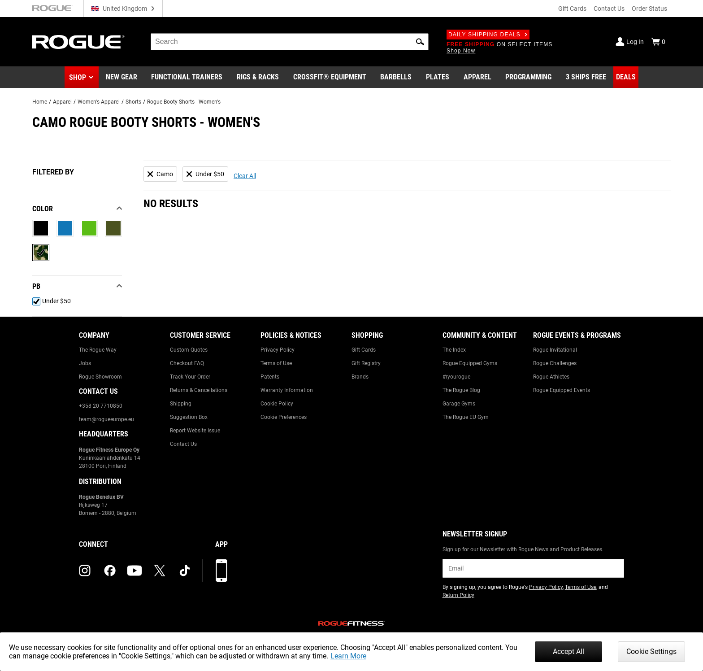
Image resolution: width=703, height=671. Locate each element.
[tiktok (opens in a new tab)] (185, 570)
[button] (420, 41)
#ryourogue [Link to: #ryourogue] (456, 377)
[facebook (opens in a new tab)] (110, 570)
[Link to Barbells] (396, 77)
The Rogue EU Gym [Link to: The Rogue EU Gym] (466, 417)
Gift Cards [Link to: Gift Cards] (364, 350)
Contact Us (609, 8)
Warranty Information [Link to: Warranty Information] (286, 390)
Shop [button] (77, 77)
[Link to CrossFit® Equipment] (330, 77)
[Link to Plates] (437, 77)
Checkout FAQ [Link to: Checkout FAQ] (187, 363)
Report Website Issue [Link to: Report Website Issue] (195, 430)
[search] (290, 41)
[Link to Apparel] (477, 77)
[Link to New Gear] (121, 77)
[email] (533, 568)
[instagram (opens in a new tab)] (85, 570)
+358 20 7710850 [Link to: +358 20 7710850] (100, 406)
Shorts (133, 102)
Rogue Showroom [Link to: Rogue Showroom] (100, 377)
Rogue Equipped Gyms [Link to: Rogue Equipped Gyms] (470, 363)
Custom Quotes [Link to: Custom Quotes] (189, 350)
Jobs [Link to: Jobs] (85, 363)
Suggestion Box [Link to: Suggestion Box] (189, 417)
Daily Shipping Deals (488, 34)
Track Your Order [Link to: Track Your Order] (190, 377)
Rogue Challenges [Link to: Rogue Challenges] (555, 363)
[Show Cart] (658, 42)
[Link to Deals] (625, 77)
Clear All (245, 175)
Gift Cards (572, 8)
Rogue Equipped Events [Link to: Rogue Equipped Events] (561, 390)
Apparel (62, 102)
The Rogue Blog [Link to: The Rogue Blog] (461, 390)
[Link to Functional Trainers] (186, 77)
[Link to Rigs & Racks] (258, 77)
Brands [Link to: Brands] (360, 377)
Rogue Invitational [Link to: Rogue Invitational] (555, 350)
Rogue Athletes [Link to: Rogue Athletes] (551, 377)
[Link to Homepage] (78, 41)
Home (39, 102)
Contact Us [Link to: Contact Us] (183, 444)
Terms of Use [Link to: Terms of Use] (276, 363)
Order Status (649, 8)
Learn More (348, 656)
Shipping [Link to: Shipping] (180, 404)
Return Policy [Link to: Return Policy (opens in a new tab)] (458, 595)
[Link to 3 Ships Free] (586, 77)
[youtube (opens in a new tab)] (134, 570)
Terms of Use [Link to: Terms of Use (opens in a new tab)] (580, 587)
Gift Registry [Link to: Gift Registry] (366, 363)
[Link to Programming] (528, 77)
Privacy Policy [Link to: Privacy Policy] (277, 350)
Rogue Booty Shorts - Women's (184, 102)
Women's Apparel (99, 102)
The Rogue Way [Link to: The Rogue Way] (98, 350)
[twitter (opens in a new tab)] (159, 570)
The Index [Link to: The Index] (454, 350)
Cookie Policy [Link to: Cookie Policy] (276, 404)
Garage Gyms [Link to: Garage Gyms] (459, 404)
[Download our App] (221, 570)
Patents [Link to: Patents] (269, 377)
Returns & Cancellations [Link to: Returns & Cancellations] (198, 390)
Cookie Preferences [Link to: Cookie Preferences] (283, 417)
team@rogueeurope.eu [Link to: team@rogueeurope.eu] (106, 419)
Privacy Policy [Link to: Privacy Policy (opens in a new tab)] (546, 587)
